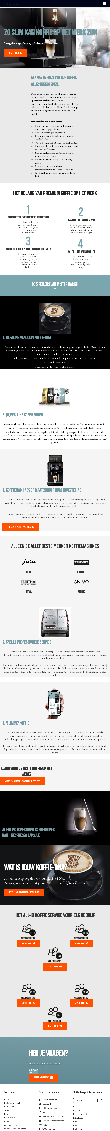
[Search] (101, 1100)
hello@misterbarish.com (53, 1117)
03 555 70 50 (47, 1112)
